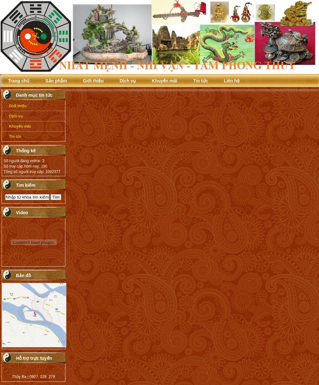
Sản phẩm (56, 80)
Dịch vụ (128, 80)
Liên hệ (232, 80)
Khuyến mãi (164, 80)
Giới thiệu (93, 80)
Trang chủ (18, 80)
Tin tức (200, 80)
